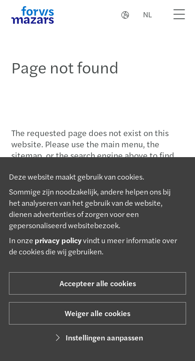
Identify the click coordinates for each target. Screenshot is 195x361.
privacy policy (58, 240)
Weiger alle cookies (97, 313)
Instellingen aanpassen (97, 337)
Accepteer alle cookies (98, 283)
